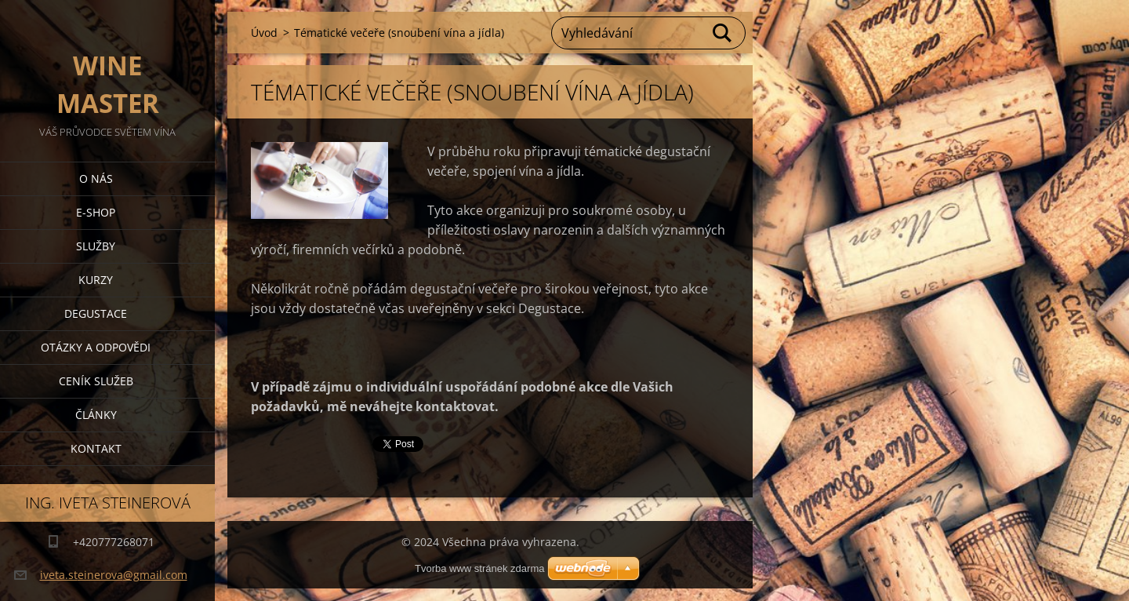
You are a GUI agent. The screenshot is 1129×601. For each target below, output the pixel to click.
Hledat (723, 33)
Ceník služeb (96, 380)
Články (96, 414)
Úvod (264, 32)
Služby (95, 246)
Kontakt (96, 448)
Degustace (95, 313)
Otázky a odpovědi (96, 347)
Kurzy (95, 279)
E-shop (95, 212)
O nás (96, 178)
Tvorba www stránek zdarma (479, 568)
